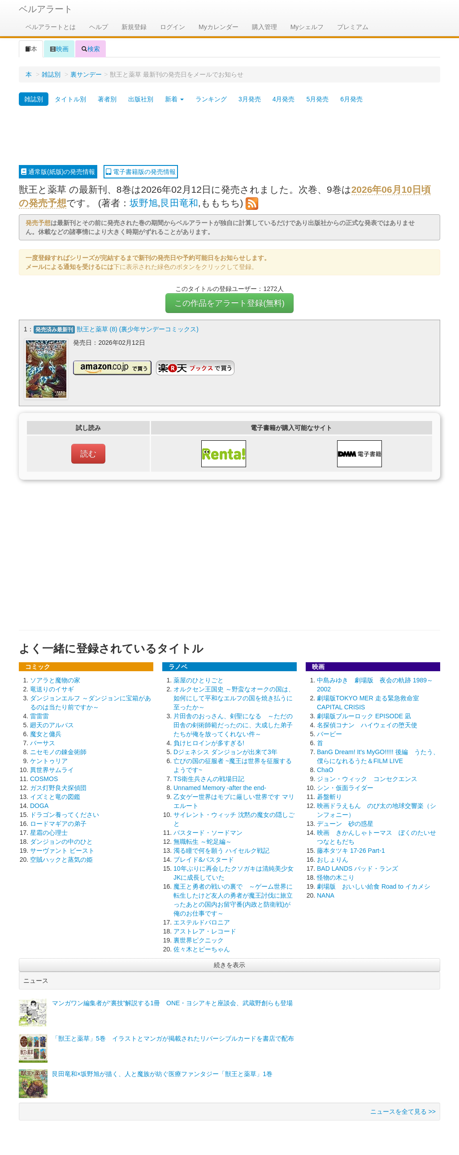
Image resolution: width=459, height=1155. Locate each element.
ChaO (325, 768)
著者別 (107, 99)
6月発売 (351, 99)
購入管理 (264, 26)
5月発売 (317, 99)
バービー (329, 732)
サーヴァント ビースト (62, 849)
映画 (59, 48)
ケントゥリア (49, 759)
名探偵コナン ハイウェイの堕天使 (367, 723)
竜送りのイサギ (52, 687)
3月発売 (249, 99)
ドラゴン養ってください (64, 813)
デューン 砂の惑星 (345, 822)
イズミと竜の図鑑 (55, 795)
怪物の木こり (336, 876)
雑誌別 (51, 74)
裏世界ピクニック (198, 938)
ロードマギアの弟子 (58, 822)
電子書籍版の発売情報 (141, 171)
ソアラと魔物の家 (55, 678)
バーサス (42, 741)
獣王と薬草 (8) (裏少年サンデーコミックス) (138, 329)
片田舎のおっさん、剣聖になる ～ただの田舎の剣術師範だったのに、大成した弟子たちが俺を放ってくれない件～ (233, 723)
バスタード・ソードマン (207, 831)
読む (88, 452)
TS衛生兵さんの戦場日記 (208, 777)
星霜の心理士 (49, 831)
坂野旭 (144, 203)
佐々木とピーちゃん (201, 947)
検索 (90, 48)
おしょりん (332, 858)
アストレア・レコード (204, 930)
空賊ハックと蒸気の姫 (61, 858)
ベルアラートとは (51, 26)
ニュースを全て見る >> (403, 1110)
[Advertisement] (229, 136)
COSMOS (44, 777)
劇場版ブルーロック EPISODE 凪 (364, 714)
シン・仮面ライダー (345, 786)
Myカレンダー (218, 26)
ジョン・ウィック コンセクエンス (367, 777)
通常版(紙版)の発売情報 (58, 171)
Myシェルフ (307, 26)
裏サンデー (86, 74)
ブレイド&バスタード (203, 858)
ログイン (172, 26)
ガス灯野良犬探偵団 (58, 786)
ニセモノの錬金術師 (58, 750)
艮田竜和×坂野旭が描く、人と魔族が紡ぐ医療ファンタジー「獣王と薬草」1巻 (162, 1072)
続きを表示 (229, 963)
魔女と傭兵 (45, 732)
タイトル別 (70, 99)
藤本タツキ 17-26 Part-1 (351, 849)
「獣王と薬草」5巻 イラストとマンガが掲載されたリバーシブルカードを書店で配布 (173, 1037)
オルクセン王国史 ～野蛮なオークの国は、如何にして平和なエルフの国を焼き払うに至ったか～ (233, 696)
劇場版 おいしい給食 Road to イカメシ (373, 885)
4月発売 (284, 99)
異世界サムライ (52, 768)
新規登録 (134, 26)
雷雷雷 (39, 714)
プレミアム (352, 26)
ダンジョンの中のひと (61, 840)
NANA (325, 894)
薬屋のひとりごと (198, 678)
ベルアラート (46, 9)
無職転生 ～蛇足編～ (202, 840)
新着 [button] (174, 99)
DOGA (39, 804)
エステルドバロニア (201, 921)
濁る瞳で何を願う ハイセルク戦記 (221, 849)
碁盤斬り (329, 795)
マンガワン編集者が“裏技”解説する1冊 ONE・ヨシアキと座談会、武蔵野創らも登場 (172, 1001)
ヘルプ (98, 26)
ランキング (211, 99)
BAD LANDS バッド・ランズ (357, 867)
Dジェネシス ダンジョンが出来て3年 (225, 750)
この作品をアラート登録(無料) (229, 303)
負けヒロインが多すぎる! (208, 741)
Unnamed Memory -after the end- (219, 786)
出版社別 (140, 99)
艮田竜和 (179, 203)
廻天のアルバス (52, 723)
